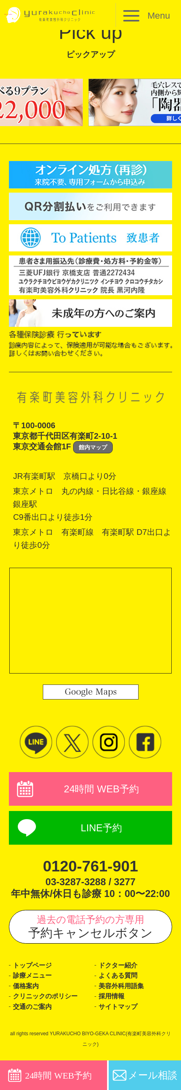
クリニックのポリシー (47, 1002)
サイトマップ (119, 1013)
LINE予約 (101, 830)
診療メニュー (33, 979)
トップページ (33, 968)
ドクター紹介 (119, 968)
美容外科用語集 (123, 991)
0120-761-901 (90, 868)
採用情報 (112, 1002)
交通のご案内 (33, 1013)
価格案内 (26, 991)
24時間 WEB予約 (101, 789)
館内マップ (93, 447)
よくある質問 (119, 979)
